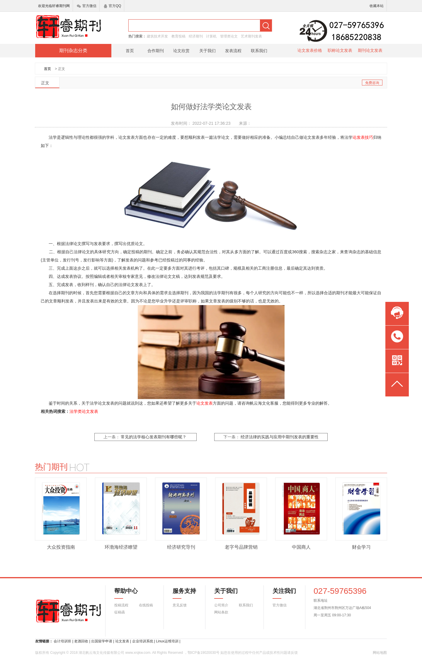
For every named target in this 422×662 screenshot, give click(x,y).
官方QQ (112, 6)
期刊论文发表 (370, 50)
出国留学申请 (101, 641)
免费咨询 (372, 83)
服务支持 (181, 593)
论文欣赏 (181, 50)
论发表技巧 (363, 137)
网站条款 (221, 612)
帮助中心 (126, 593)
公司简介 (221, 605)
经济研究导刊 (181, 547)
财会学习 (361, 547)
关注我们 (281, 593)
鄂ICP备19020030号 (203, 653)
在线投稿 (146, 605)
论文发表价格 (309, 50)
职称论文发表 (340, 50)
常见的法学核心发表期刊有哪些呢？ (153, 437)
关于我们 (207, 50)
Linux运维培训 (167, 641)
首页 (130, 50)
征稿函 (119, 612)
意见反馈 (180, 605)
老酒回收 (81, 641)
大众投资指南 (61, 547)
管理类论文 (229, 36)
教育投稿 (178, 36)
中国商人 (301, 547)
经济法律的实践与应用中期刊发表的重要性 (280, 437)
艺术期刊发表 (251, 36)
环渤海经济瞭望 (121, 547)
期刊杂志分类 (73, 50)
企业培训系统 (142, 641)
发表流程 (233, 50)
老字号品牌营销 (241, 547)
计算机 (211, 36)
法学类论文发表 (83, 411)
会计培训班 (62, 641)
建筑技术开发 (157, 36)
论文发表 (204, 403)
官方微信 (86, 6)
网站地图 (380, 653)
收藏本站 (377, 6)
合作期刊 (155, 50)
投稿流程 (121, 605)
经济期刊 (196, 36)
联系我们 (259, 50)
